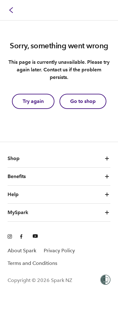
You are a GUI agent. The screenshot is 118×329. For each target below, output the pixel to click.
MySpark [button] (59, 212)
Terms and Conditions (32, 263)
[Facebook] (22, 236)
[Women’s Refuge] (105, 280)
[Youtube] (35, 236)
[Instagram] (10, 236)
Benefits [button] (59, 176)
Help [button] (59, 194)
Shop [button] (59, 158)
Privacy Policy (59, 251)
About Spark (22, 251)
